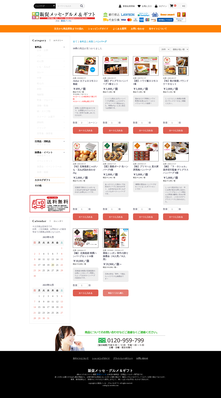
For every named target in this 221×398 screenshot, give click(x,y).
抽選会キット (43, 156)
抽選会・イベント (44, 152)
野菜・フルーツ (45, 101)
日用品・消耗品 (42, 141)
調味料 (40, 123)
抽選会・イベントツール (49, 168)
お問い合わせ (137, 29)
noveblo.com (114, 385)
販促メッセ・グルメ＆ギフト (110, 370)
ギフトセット (43, 145)
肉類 (39, 90)
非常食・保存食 (45, 134)
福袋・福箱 (42, 173)
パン (39, 57)
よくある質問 (119, 29)
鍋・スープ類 (43, 112)
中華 (39, 79)
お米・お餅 (42, 51)
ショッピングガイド (98, 29)
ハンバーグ (101, 41)
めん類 (40, 62)
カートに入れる (85, 130)
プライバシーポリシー (123, 358)
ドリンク (41, 129)
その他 (38, 185)
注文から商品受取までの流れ (68, 29)
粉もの (40, 84)
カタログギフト (42, 180)
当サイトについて (158, 29)
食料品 (38, 47)
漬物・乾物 (42, 107)
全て (75, 41)
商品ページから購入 (115, 293)
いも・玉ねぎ (43, 68)
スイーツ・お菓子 (46, 118)
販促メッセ (66, 21)
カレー (40, 73)
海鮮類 (40, 96)
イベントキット (45, 162)
